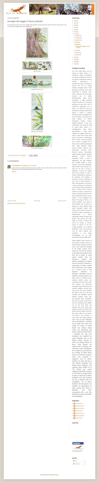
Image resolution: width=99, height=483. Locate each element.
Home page (37, 200)
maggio (77, 44)
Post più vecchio (62, 200)
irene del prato (79, 418)
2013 (75, 33)
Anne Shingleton (16, 165)
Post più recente (12, 200)
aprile (76, 50)
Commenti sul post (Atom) (18, 203)
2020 (75, 25)
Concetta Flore (79, 403)
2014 (75, 31)
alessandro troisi (79, 413)
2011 (75, 59)
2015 (75, 29)
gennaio (77, 54)
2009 (75, 64)
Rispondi (14, 171)
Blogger (56, 474)
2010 (75, 61)
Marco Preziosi (79, 410)
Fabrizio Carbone (79, 406)
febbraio (77, 52)
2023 (75, 20)
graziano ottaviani (79, 415)
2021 (75, 23)
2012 (75, 57)
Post (75, 461)
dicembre (77, 35)
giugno (77, 42)
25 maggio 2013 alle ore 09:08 (28, 165)
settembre (77, 40)
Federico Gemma (79, 408)
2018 (75, 27)
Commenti (76, 464)
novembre (77, 37)
